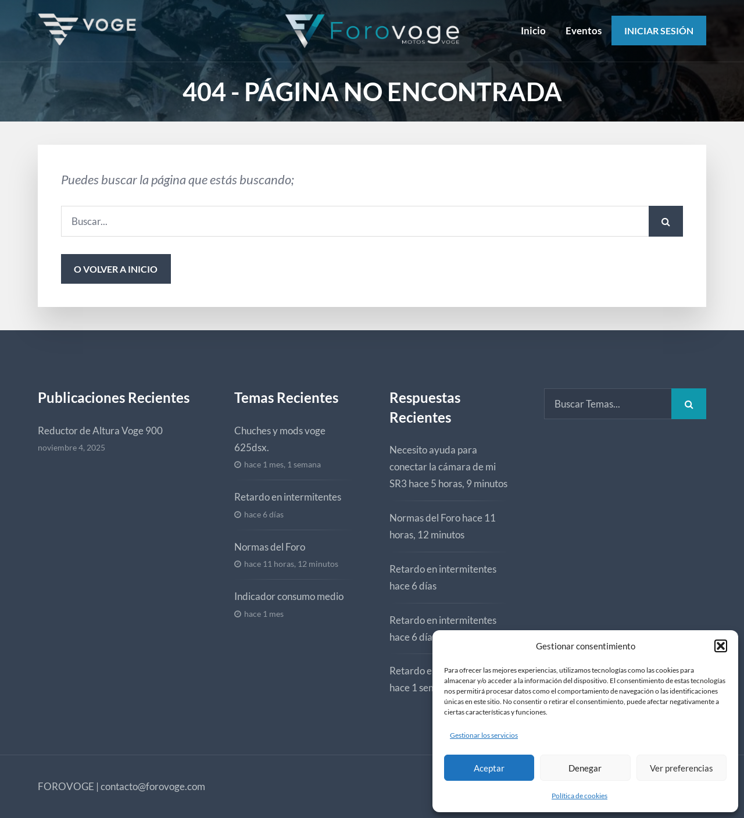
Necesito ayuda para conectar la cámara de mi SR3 (442, 467)
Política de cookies (579, 795)
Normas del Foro (269, 547)
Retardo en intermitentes (287, 497)
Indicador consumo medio (289, 596)
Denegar (585, 768)
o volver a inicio (116, 268)
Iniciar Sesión (658, 30)
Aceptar (489, 768)
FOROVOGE (66, 786)
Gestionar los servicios (484, 735)
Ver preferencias (681, 768)
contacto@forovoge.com (153, 786)
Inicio (533, 30)
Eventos (584, 30)
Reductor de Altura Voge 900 (100, 430)
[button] (721, 646)
